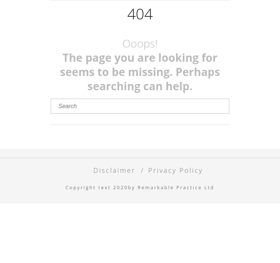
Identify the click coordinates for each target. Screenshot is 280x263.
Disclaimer (114, 170)
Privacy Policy (175, 170)
